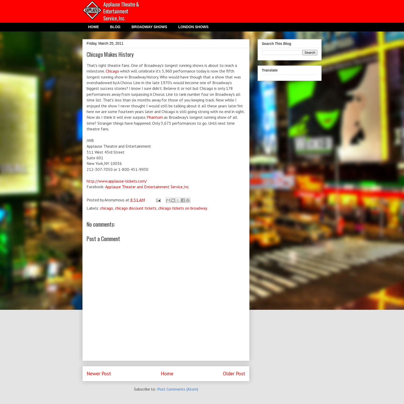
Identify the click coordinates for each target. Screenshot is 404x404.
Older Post (234, 373)
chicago (106, 208)
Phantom (155, 117)
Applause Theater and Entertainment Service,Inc (147, 186)
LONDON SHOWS (193, 27)
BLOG (115, 27)
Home (167, 373)
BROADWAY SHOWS (149, 27)
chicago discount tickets (135, 208)
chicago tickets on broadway (182, 208)
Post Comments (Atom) (177, 389)
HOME (93, 27)
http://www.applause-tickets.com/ (117, 181)
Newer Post (99, 373)
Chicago (112, 71)
